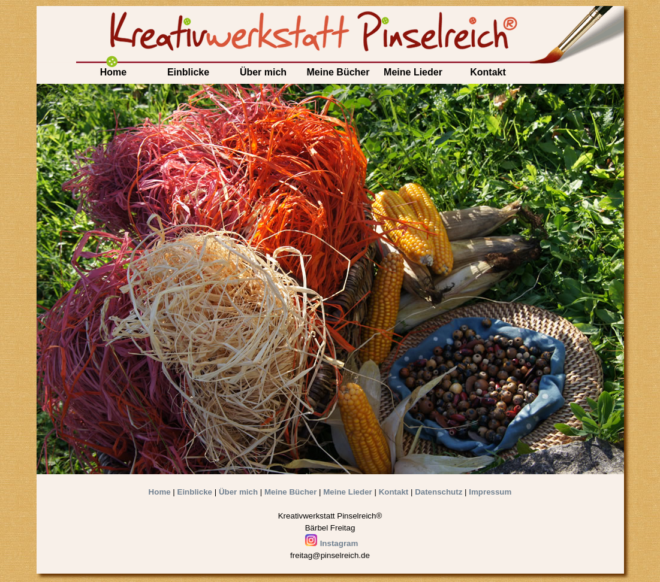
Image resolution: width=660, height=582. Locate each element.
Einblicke (188, 72)
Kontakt (488, 72)
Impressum (490, 491)
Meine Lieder (413, 72)
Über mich (263, 72)
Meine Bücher (338, 72)
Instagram (331, 543)
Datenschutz (438, 491)
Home (113, 72)
